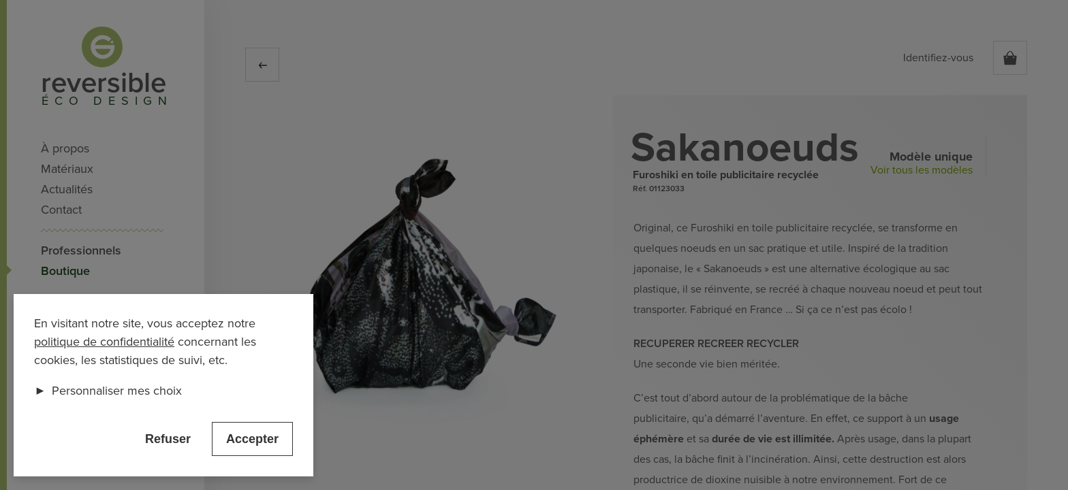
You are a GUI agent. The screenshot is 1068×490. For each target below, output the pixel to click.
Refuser (168, 439)
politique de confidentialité (104, 341)
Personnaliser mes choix (108, 390)
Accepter (252, 439)
